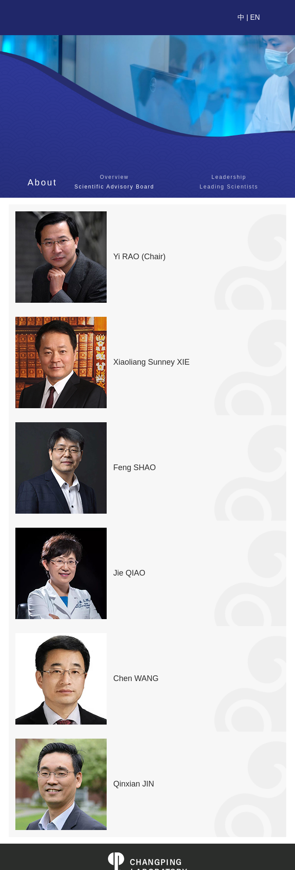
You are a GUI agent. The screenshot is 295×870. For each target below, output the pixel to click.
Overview (114, 177)
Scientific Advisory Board (114, 187)
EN (255, 17)
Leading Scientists (229, 187)
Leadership (229, 177)
